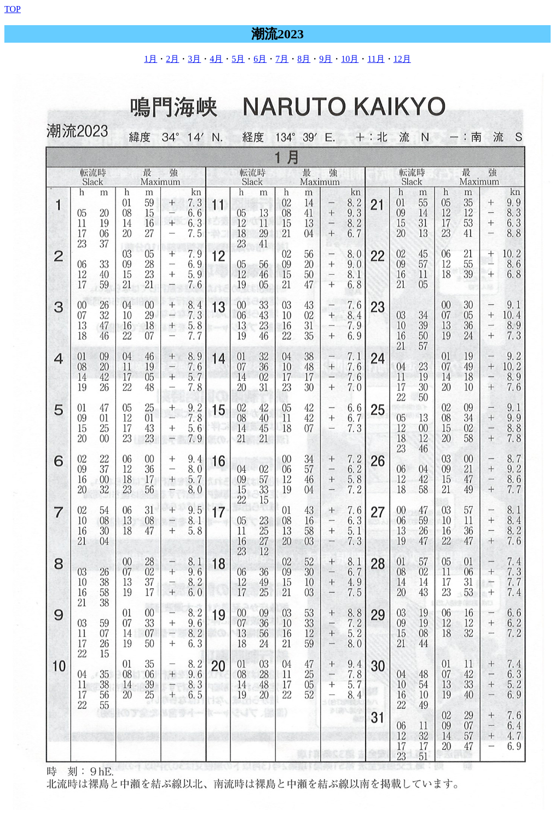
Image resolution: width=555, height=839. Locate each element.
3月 (194, 58)
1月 (150, 58)
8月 (303, 58)
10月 (350, 58)
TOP (12, 9)
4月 (216, 58)
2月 (172, 58)
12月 (402, 58)
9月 (325, 58)
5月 (238, 58)
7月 (281, 58)
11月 (375, 58)
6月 (260, 58)
